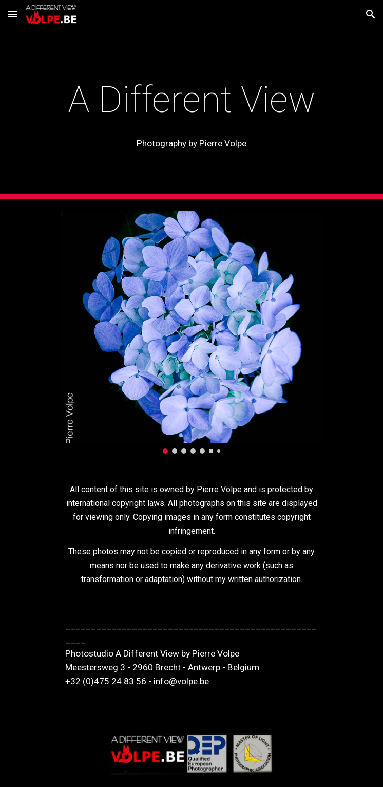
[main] (191, 99)
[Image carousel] (191, 332)
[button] (12, 14)
